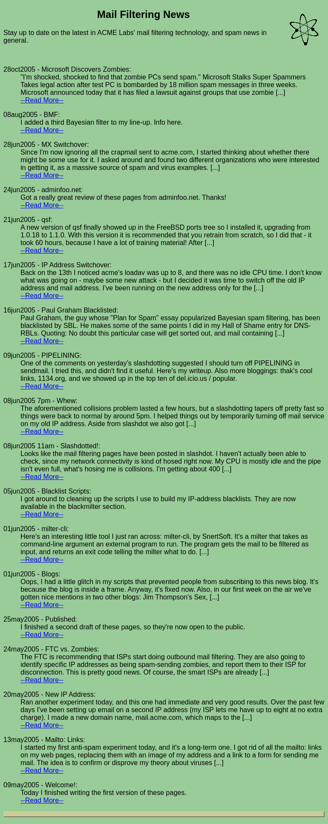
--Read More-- (41, 100)
